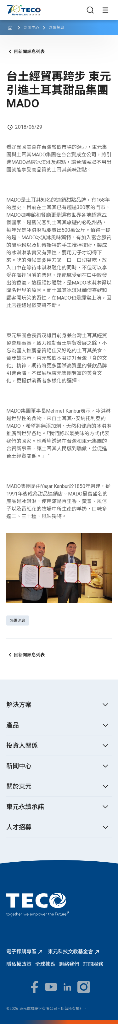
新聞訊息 (56, 27)
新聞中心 (31, 27)
